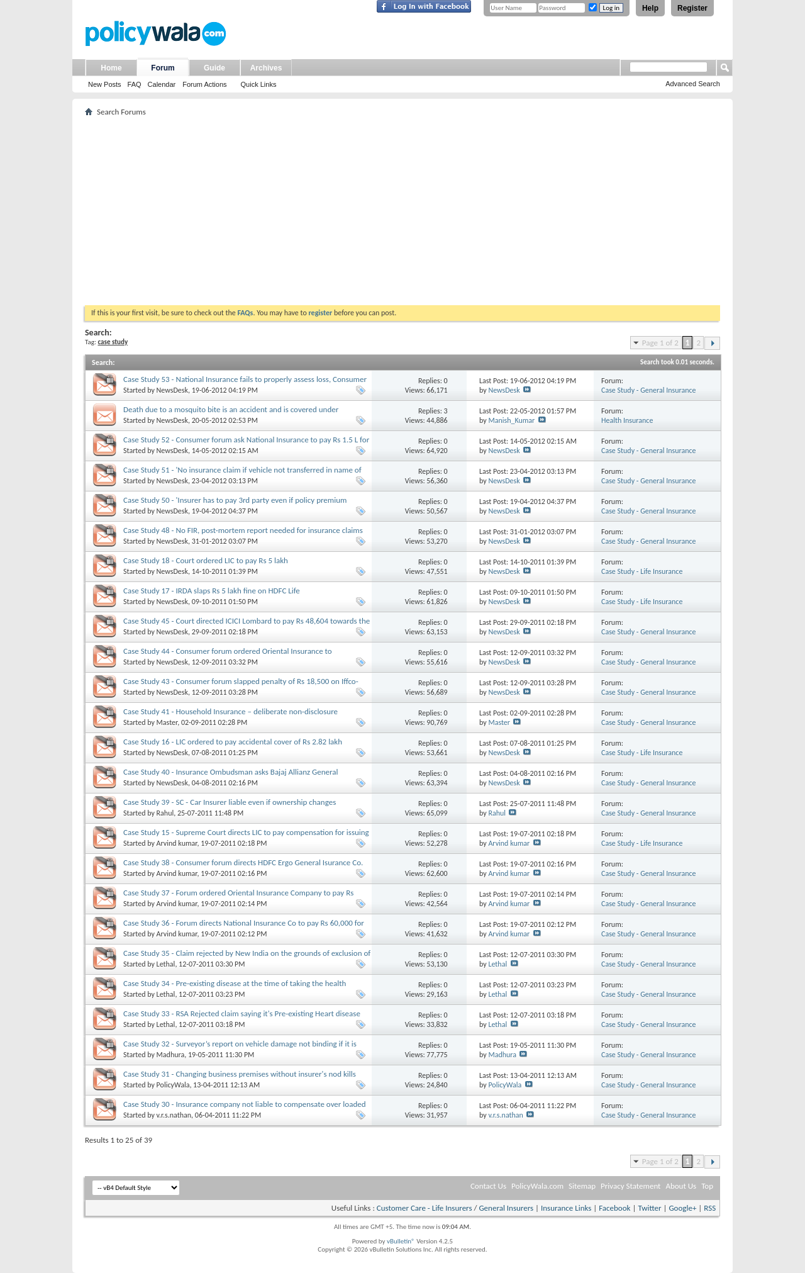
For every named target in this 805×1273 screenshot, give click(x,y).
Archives (266, 68)
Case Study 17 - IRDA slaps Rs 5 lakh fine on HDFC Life (211, 590)
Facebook (614, 1208)
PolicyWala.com (537, 1186)
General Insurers (506, 1208)
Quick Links (259, 84)
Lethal (166, 964)
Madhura (171, 1054)
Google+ (682, 1208)
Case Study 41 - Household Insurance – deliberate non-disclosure (230, 711)
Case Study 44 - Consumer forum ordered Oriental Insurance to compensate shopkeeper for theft (227, 656)
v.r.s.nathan (174, 1115)
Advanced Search (692, 83)
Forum (162, 68)
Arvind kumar (177, 843)
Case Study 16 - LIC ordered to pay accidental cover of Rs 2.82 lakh (232, 741)
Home (111, 68)
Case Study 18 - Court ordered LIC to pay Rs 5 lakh (205, 560)
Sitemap (582, 1186)
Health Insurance (627, 420)
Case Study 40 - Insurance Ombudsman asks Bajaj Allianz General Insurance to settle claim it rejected (230, 777)
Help (650, 8)
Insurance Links (566, 1208)
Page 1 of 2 (660, 342)
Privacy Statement (630, 1186)
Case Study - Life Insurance (641, 571)
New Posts (104, 84)
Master (167, 722)
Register (692, 8)
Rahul (165, 813)
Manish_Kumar (511, 420)
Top (707, 1186)
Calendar (162, 84)
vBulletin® (401, 1241)
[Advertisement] (402, 211)
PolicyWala (173, 1084)
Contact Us (488, 1186)
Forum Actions (204, 84)
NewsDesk (172, 390)
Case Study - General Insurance (648, 390)
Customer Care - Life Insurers (424, 1208)
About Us (680, 1186)
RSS (710, 1208)
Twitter (649, 1208)
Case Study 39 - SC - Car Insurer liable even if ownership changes (229, 802)
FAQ (135, 84)
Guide (214, 68)
